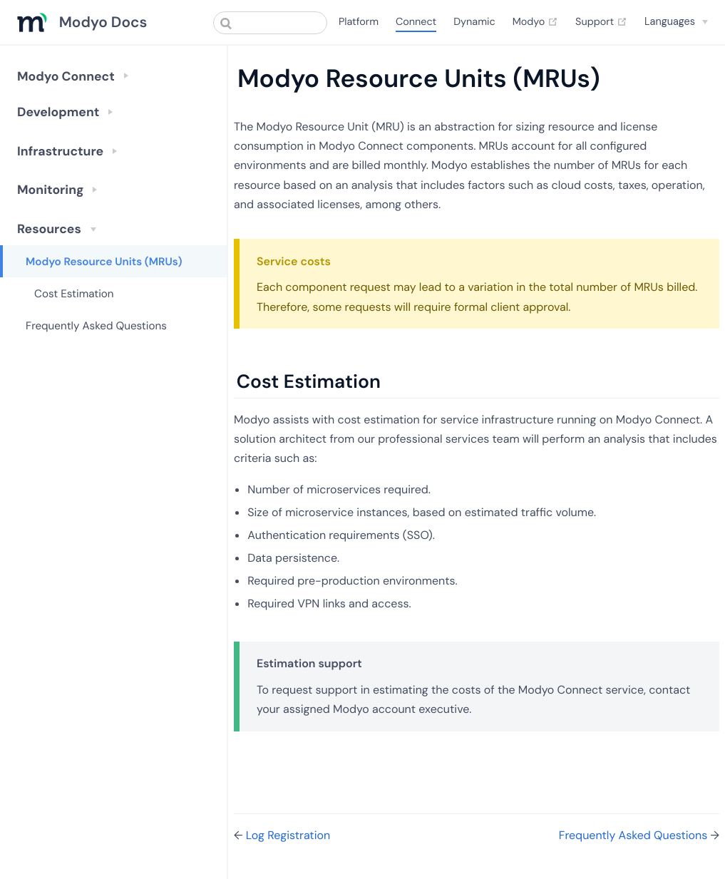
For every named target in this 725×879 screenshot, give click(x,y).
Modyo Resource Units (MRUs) (104, 262)
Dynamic (474, 22)
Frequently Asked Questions (96, 326)
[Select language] (676, 21)
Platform (359, 22)
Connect (416, 22)
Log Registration (288, 835)
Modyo (535, 22)
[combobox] (270, 22)
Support (601, 22)
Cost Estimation (74, 294)
